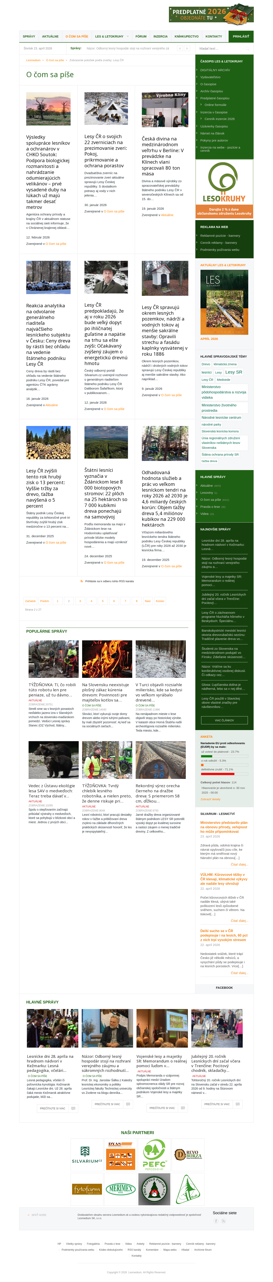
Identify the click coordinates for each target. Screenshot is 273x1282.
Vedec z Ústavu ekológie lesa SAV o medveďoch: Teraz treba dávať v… (52, 737)
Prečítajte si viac (52, 1108)
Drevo (206, 364)
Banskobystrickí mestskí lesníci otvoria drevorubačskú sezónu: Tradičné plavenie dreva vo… (224, 635)
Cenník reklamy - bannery (218, 242)
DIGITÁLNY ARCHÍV (215, 70)
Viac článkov (224, 720)
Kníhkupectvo (187, 36)
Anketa (206, 736)
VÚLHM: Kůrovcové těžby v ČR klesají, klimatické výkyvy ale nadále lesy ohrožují (224, 879)
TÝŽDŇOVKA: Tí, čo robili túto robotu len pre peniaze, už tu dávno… (52, 636)
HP (59, 1243)
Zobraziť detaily (211, 799)
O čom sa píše (77, 36)
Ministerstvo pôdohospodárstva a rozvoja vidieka (224, 392)
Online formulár (216, 105)
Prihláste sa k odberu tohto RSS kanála (109, 527)
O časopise (208, 84)
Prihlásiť (240, 36)
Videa (128, 1243)
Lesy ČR (207, 379)
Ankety (140, 1243)
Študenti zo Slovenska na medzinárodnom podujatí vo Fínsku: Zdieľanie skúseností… (224, 653)
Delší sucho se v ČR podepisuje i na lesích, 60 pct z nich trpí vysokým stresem (224, 935)
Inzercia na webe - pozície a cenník (220, 149)
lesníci (207, 372)
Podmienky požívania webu (220, 249)
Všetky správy (74, 1243)
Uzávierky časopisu (214, 126)
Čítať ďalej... (239, 864)
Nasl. (148, 547)
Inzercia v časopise (214, 112)
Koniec (160, 547)
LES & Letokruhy (109, 36)
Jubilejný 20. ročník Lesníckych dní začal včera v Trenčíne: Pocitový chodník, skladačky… (215, 1063)
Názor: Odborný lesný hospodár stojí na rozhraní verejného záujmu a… (224, 563)
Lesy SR (233, 372)
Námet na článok (212, 133)
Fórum (141, 36)
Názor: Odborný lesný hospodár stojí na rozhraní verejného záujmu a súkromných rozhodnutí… (106, 1063)
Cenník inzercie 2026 (220, 119)
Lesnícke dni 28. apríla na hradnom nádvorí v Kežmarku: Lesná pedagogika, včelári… (50, 1063)
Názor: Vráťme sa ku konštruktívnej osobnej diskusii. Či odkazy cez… (224, 671)
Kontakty (214, 36)
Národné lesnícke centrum (221, 417)
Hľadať (185, 1249)
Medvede (223, 379)
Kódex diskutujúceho (111, 1249)
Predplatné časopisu (214, 98)
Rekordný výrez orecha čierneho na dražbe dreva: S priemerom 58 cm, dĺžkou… (158, 739)
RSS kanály (134, 1249)
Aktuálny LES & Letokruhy (223, 265)
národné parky (211, 424)
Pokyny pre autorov (214, 140)
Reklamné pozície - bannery (220, 235)
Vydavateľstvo (210, 77)
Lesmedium (56, 14)
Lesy (218, 372)
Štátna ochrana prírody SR (220, 454)
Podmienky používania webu (78, 1249)
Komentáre (152, 1249)
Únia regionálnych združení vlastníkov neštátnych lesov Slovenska (221, 442)
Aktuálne (50, 36)
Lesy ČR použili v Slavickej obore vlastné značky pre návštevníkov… (221, 703)
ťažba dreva (209, 461)
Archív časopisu (211, 91)
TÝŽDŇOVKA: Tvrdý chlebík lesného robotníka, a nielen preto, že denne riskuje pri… (107, 739)
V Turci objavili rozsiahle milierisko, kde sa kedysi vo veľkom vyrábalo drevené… (159, 638)
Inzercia (161, 36)
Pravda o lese (112, 1243)
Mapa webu (170, 1249)
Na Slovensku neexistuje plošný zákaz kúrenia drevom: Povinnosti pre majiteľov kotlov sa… (105, 638)
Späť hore (39, 1215)
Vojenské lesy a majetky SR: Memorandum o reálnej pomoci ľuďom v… (161, 1061)
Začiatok (30, 547)
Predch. (45, 547)
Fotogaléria (93, 1243)
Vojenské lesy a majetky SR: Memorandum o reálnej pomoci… (222, 581)
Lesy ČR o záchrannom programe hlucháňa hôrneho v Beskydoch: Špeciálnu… (223, 617)
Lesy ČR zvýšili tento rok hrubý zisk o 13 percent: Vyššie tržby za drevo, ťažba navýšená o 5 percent (48, 441)
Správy (29, 36)
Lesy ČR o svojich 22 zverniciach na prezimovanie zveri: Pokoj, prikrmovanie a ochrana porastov (105, 146)
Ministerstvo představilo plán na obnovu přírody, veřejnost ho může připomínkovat (224, 827)
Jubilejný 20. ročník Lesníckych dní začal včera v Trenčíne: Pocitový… (224, 599)
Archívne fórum (203, 1249)
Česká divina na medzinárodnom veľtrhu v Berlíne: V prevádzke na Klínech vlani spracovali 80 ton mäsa (165, 146)
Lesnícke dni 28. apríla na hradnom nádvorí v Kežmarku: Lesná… (223, 545)
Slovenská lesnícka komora (220, 431)
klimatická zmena (225, 364)
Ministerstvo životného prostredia (219, 407)
